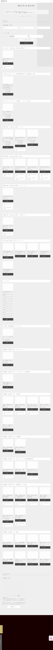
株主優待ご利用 (1, 629)
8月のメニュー (21, 27)
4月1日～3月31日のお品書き (32, 413)
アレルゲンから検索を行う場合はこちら (26, 39)
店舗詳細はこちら (14, 606)
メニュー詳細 (6, 63)
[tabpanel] (14, 587)
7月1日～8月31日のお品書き (20, 175)
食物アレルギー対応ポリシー (24, 12)
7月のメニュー (5, 27)
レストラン (29, 16)
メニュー (22, 16)
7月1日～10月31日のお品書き (7, 234)
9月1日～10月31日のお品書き (7, 67)
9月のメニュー (38, 27)
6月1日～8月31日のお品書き (20, 149)
